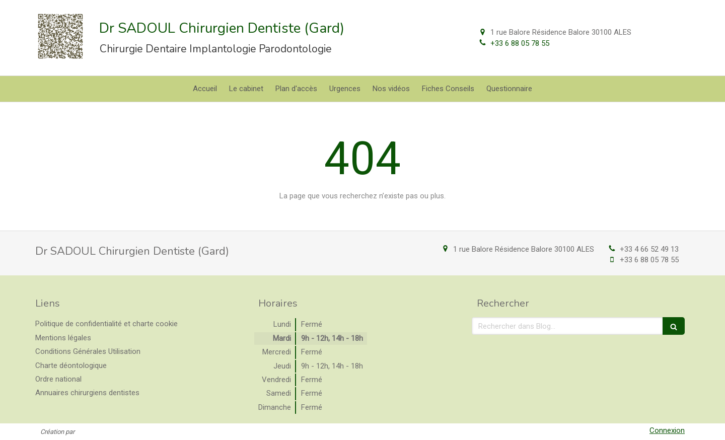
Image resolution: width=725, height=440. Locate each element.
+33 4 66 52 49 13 (649, 249)
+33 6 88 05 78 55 (519, 43)
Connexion (667, 430)
